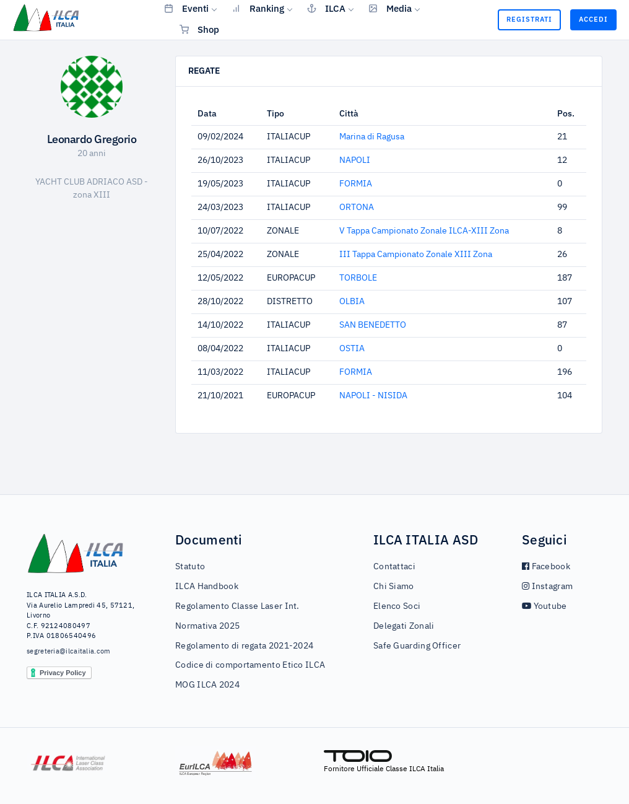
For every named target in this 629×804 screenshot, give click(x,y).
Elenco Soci (396, 606)
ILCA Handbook (206, 586)
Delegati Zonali (404, 626)
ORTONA (356, 207)
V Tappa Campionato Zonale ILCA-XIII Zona (424, 231)
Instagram (547, 586)
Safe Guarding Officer (417, 646)
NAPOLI (354, 160)
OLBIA (352, 301)
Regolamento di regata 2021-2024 (244, 646)
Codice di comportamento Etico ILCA (250, 665)
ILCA (326, 8)
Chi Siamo (393, 586)
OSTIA (352, 348)
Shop (199, 29)
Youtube (544, 606)
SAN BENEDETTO (372, 325)
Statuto (190, 566)
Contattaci (394, 566)
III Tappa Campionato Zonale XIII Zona (415, 254)
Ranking (258, 8)
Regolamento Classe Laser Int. (237, 606)
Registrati (529, 19)
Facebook (546, 566)
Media (390, 8)
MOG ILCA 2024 (207, 685)
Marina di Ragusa (371, 137)
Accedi (593, 19)
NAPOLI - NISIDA (373, 395)
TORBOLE (358, 278)
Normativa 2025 (207, 626)
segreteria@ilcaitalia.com (69, 651)
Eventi (186, 8)
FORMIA (355, 184)
